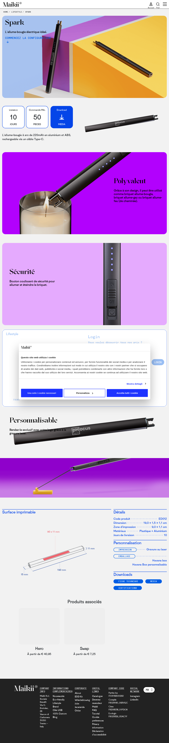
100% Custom (60, 713)
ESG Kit (79, 696)
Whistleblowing (82, 700)
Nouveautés (58, 696)
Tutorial (96, 713)
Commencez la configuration (28, 38)
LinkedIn (134, 699)
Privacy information (97, 726)
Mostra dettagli (134, 383)
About (78, 693)
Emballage (124, 556)
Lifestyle (57, 703)
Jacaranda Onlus (80, 709)
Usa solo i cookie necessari (41, 393)
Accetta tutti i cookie (127, 393)
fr (149, 689)
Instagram (135, 696)
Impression (125, 549)
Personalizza (84, 393)
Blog (55, 717)
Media (153, 581)
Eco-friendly (58, 699)
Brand (56, 706)
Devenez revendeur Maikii (97, 703)
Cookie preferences (98, 719)
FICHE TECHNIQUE (128, 581)
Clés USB (57, 710)
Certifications (127, 588)
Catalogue (97, 696)
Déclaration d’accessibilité (99, 733)
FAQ (94, 710)
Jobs (77, 703)
